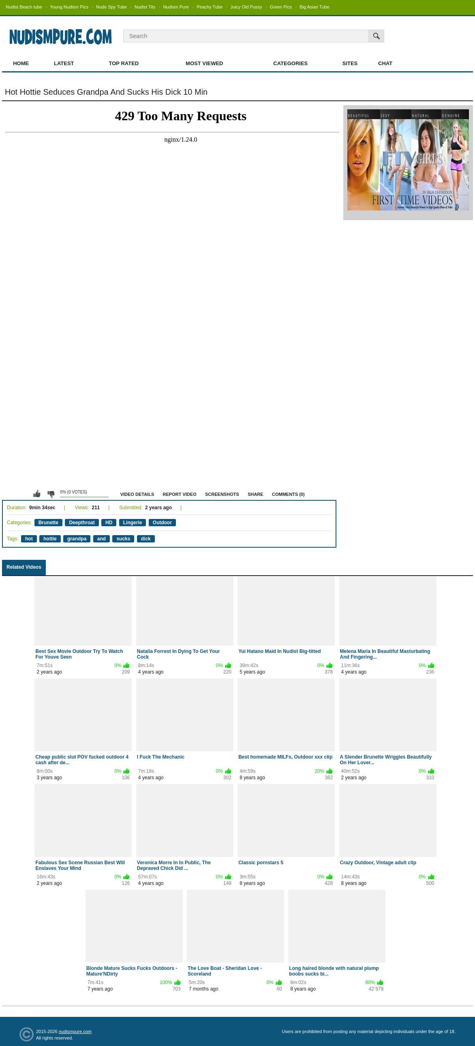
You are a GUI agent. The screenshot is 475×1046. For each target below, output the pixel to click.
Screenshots (222, 494)
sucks (123, 539)
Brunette (48, 522)
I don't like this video (51, 494)
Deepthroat (81, 522)
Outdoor (162, 522)
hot (29, 539)
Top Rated (124, 63)
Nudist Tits (145, 6)
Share (255, 494)
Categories (290, 63)
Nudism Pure (176, 6)
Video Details (137, 494)
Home (21, 63)
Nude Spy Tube (111, 6)
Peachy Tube (210, 6)
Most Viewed (204, 63)
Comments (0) (288, 494)
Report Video (180, 494)
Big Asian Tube (314, 6)
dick (146, 539)
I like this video (37, 494)
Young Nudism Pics (69, 6)
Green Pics (281, 6)
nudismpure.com (75, 1031)
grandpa (76, 539)
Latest (64, 63)
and (101, 539)
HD (108, 522)
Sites (350, 63)
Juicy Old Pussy (246, 6)
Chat (385, 63)
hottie (50, 539)
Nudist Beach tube (24, 6)
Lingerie (132, 522)
